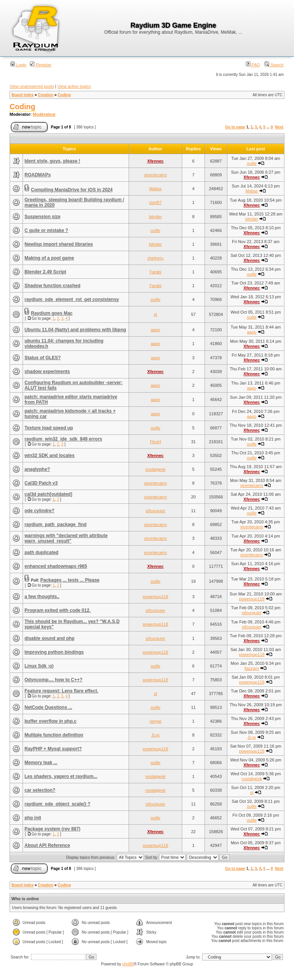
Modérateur (44, 114)
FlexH (155, 441)
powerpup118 (155, 596)
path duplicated (41, 552)
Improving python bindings (54, 652)
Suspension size (42, 216)
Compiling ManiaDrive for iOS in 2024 (72, 189)
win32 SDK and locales (49, 455)
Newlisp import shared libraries (58, 244)
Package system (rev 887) (52, 829)
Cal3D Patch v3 (41, 483)
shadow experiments (47, 371)
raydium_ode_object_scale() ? (57, 804)
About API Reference (47, 845)
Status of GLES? (42, 357)
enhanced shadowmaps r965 (55, 566)
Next (279, 127)
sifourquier (155, 510)
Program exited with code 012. (57, 610)
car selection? (40, 790)
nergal (156, 721)
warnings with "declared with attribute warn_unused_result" (66, 538)
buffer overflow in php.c (50, 721)
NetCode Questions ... (48, 707)
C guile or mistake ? (46, 230)
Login (18, 64)
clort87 (155, 202)
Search (274, 64)
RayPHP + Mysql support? (53, 748)
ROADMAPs (37, 175)
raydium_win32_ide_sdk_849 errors (63, 439)
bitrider (155, 216)
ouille (252, 163)
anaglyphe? (37, 469)
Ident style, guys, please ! (52, 161)
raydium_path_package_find (55, 524)
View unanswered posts (32, 86)
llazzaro (252, 668)
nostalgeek (155, 469)
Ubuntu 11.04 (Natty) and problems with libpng (75, 329)
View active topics (74, 86)
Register (40, 64)
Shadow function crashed (52, 285)
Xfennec (155, 161)
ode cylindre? (39, 510)
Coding (64, 95)
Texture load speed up (48, 428)
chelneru (155, 258)
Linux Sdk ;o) (39, 666)
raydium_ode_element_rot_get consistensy (71, 299)
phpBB (128, 964)
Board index (22, 95)
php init (32, 817)
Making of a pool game (49, 258)
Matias (155, 188)
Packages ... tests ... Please (70, 580)
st (155, 314)
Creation (46, 95)
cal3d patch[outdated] (48, 494)
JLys (155, 735)
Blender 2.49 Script (45, 272)
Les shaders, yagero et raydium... (60, 776)
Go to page (235, 127)
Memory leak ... (40, 762)
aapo (155, 329)
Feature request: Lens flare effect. (61, 691)
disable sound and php (49, 638)
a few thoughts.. (41, 596)
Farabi (155, 272)
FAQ (253, 64)
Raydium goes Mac (52, 313)
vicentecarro (155, 175)
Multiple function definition (53, 735)
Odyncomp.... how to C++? (53, 679)
